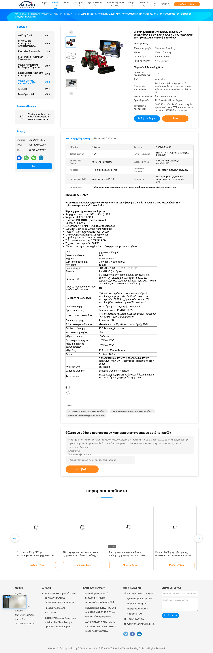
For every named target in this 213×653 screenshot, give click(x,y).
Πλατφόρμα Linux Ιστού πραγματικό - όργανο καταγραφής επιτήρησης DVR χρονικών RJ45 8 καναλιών (99, 598)
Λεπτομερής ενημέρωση (78, 138)
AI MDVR (34, 88)
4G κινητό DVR (34, 35)
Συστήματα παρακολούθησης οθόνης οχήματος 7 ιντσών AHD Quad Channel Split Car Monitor (127, 555)
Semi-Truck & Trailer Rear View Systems (34, 58)
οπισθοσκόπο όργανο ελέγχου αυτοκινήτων (86, 411)
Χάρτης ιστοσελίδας (24, 615)
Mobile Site (20, 619)
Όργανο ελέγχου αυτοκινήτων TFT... (34, 82)
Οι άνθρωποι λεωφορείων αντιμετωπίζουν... (34, 43)
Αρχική (18, 593)
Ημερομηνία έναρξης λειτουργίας (55, 610)
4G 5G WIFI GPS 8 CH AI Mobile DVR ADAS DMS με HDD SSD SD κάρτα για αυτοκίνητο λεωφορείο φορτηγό (100, 627)
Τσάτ (34, 166)
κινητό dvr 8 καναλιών (34, 51)
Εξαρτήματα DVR (34, 94)
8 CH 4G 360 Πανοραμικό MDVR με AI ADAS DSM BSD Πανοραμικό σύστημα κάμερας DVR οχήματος (60, 598)
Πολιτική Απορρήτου (25, 623)
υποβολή (82, 469)
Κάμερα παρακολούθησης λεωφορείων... (34, 74)
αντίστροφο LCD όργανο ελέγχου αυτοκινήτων (132, 411)
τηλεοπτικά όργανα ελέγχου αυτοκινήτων (86, 415)
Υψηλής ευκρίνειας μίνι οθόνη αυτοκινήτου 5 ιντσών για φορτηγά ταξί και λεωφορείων (39, 116)
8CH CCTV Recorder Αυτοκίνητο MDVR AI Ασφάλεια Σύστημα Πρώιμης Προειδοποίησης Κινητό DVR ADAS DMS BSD (60, 623)
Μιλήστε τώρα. (186, 4)
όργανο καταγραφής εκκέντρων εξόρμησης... (34, 66)
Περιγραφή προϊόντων (105, 138)
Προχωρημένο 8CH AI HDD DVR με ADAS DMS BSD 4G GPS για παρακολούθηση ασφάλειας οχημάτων (100, 613)
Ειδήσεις (19, 610)
